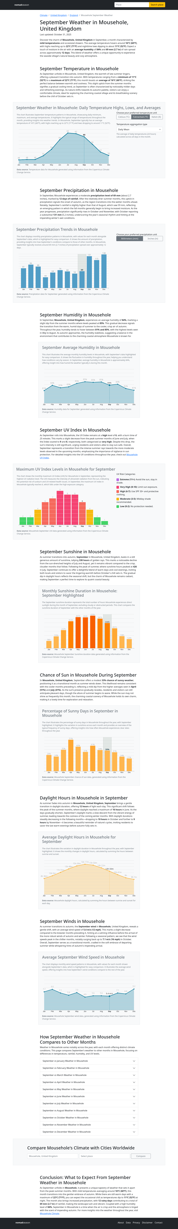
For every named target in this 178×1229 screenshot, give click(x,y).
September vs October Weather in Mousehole (65, 1117)
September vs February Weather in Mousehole (66, 1068)
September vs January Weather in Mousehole (65, 1060)
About (121, 1222)
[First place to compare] (52, 1156)
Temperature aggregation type (131, 124)
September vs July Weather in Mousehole (63, 1103)
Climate (44, 15)
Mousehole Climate (49, 1213)
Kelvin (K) (156, 116)
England (74, 15)
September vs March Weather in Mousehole (65, 1075)
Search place (157, 4)
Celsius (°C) (123, 116)
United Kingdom (58, 15)
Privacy (136, 1222)
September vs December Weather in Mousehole (67, 1131)
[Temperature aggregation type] (139, 129)
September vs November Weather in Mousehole (67, 1124)
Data (128, 1222)
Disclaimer (147, 1222)
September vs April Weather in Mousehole (64, 1082)
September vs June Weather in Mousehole (64, 1096)
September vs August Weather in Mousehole (65, 1110)
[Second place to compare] (104, 1156)
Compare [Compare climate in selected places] (141, 1156)
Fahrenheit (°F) (140, 116)
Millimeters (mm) (129, 238)
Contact (159, 1222)
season (22, 4)
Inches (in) (153, 238)
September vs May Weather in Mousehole (63, 1089)
